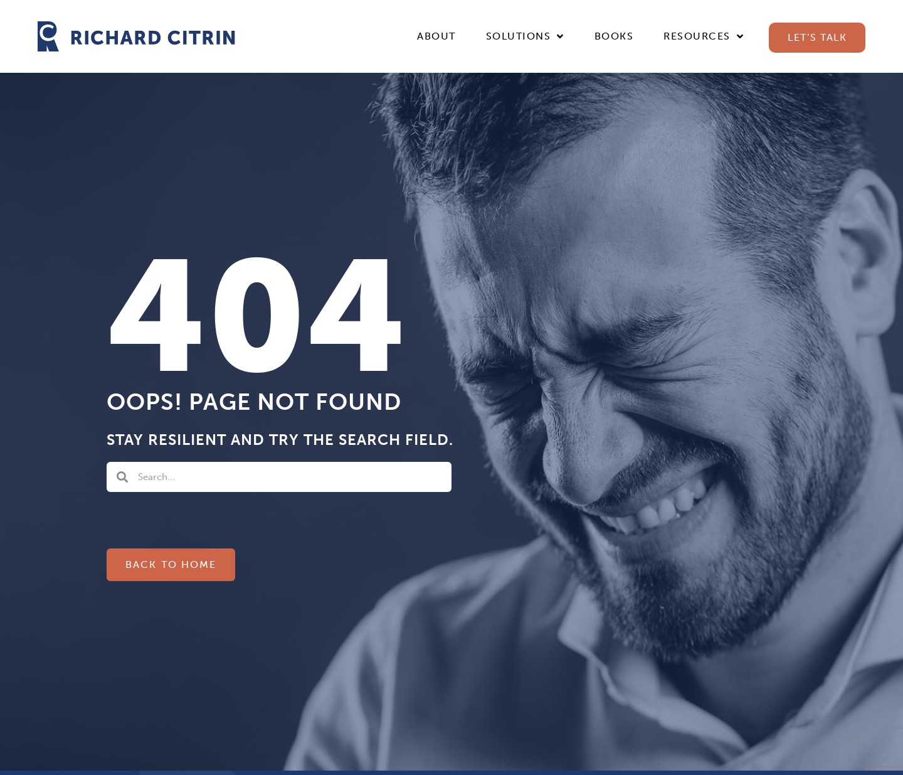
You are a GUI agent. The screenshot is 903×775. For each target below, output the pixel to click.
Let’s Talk (817, 37)
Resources (703, 36)
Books (614, 36)
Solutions (525, 36)
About (436, 36)
